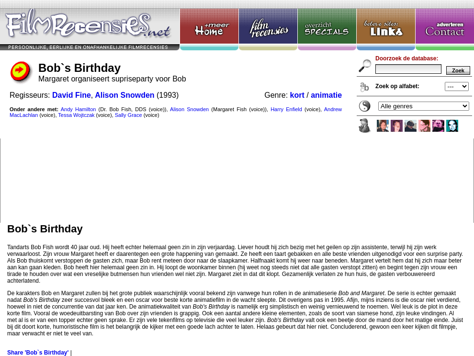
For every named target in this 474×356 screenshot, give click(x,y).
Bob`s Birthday (237, 111)
